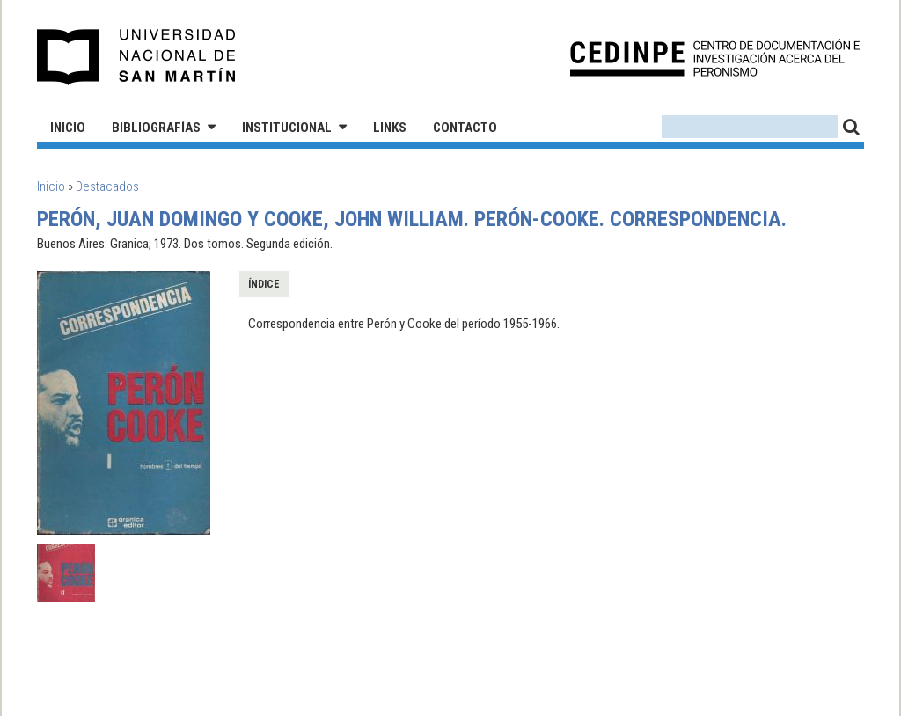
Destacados (107, 186)
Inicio (67, 127)
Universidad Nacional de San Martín (137, 57)
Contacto (465, 127)
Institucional (287, 127)
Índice (264, 284)
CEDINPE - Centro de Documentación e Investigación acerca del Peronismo (715, 58)
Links (390, 127)
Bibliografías (156, 127)
